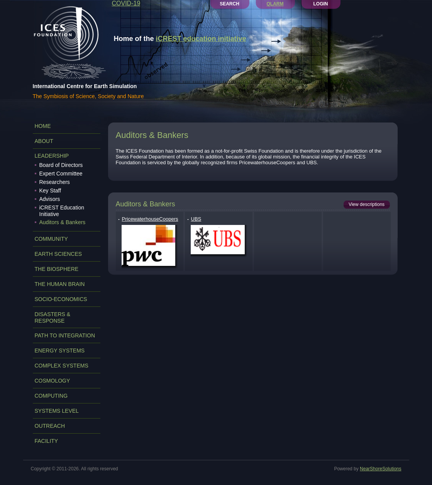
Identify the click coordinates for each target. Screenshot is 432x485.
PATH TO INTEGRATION (65, 335)
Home (43, 126)
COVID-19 (126, 3)
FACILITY (46, 441)
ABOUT (44, 141)
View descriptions (367, 204)
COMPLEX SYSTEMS (61, 365)
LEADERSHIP (52, 156)
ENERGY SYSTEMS (60, 350)
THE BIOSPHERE (57, 269)
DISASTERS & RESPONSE (53, 317)
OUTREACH (50, 426)
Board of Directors (61, 165)
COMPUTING (51, 396)
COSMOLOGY (52, 381)
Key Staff (50, 190)
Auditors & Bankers (62, 222)
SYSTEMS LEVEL (57, 411)
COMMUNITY (51, 239)
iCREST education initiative (201, 39)
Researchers (54, 182)
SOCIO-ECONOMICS (61, 299)
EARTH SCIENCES (58, 254)
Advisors (49, 199)
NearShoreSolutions (380, 468)
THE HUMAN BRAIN (60, 284)
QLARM (275, 4)
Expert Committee (61, 173)
